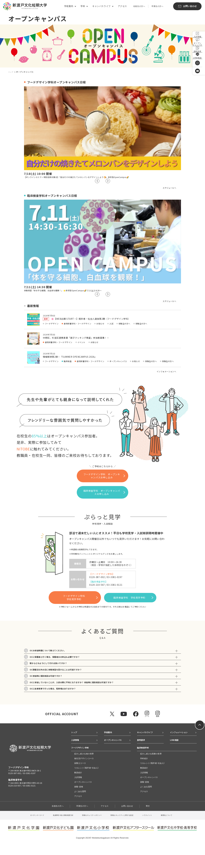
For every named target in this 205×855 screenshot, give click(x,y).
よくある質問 (80, 800)
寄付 (151, 815)
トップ (11, 71)
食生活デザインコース (84, 767)
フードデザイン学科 (72, 593)
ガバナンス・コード (28, 824)
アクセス (122, 6)
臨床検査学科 (139, 593)
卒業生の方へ (157, 6)
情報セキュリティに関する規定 (125, 824)
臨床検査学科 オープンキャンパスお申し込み (106, 490)
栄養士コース (80, 772)
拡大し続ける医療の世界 (151, 763)
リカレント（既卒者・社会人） (86, 777)
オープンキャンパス (114, 745)
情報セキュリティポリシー (91, 824)
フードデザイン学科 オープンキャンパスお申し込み (104, 476)
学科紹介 (144, 767)
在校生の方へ (139, 6)
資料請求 (141, 745)
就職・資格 (78, 796)
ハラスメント (153, 824)
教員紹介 (78, 782)
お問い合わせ (129, 815)
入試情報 (75, 745)
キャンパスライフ (146, 736)
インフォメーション (180, 736)
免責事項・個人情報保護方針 (58, 824)
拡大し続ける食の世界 (84, 763)
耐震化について (175, 824)
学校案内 (108, 736)
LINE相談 (175, 745)
